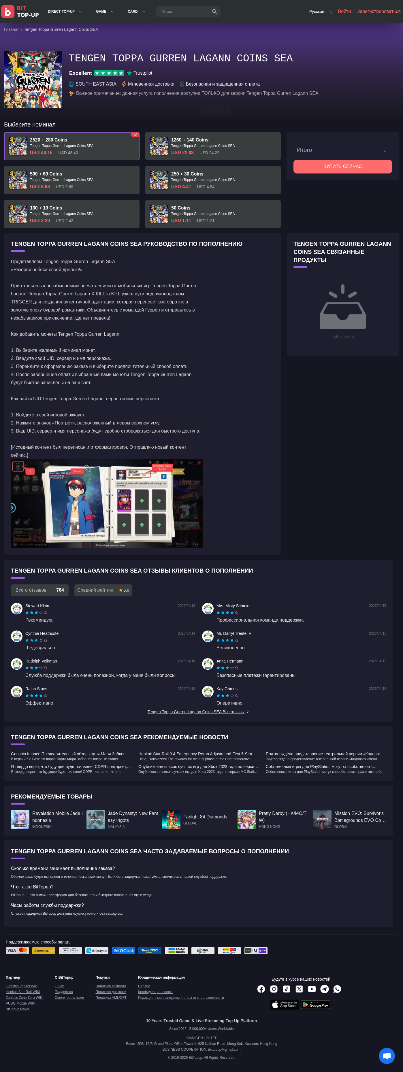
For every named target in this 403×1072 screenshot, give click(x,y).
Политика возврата (110, 986)
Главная (11, 29)
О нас (59, 986)
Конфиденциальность (155, 992)
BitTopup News (17, 1009)
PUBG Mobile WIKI (20, 1003)
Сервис (144, 986)
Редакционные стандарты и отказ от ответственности (181, 998)
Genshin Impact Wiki (21, 986)
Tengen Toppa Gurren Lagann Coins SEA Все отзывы (199, 711)
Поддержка (64, 992)
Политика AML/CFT (111, 998)
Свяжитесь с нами (69, 998)
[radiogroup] (36, 612)
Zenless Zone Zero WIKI (24, 998)
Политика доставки (110, 992)
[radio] (27, 612)
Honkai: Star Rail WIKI (23, 992)
